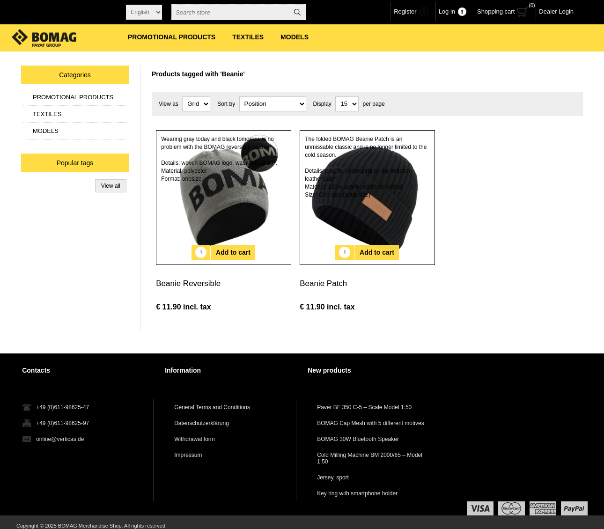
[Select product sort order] (272, 103)
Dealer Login (556, 11)
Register (405, 11)
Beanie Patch (323, 276)
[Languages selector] (144, 12)
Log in (447, 11)
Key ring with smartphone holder (357, 486)
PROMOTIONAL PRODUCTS (73, 97)
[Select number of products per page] (347, 103)
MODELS (46, 130)
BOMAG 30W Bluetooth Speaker (358, 432)
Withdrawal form (194, 432)
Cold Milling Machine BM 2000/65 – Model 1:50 (369, 451)
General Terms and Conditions (212, 400)
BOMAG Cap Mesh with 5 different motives (370, 416)
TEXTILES (47, 114)
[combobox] (230, 12)
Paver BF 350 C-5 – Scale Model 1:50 (364, 400)
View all (110, 186)
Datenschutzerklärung (201, 416)
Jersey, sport (333, 470)
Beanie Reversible (188, 276)
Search (297, 12)
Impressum (188, 448)
